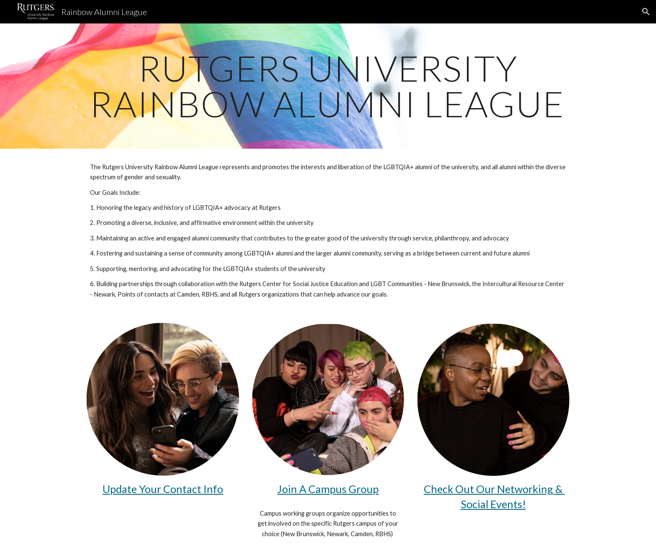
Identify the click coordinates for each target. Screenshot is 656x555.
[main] (328, 86)
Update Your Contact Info (162, 489)
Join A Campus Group (328, 489)
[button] (646, 12)
